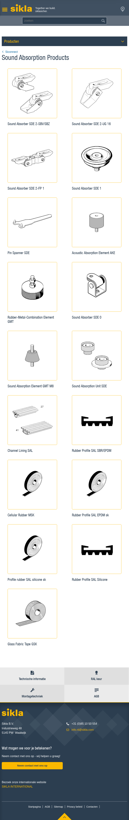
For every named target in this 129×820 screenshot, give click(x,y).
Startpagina (34, 806)
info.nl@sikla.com (83, 729)
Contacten (92, 806)
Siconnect (10, 51)
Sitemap (58, 806)
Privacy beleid (74, 806)
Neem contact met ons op (32, 765)
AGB (47, 806)
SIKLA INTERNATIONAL (17, 786)
